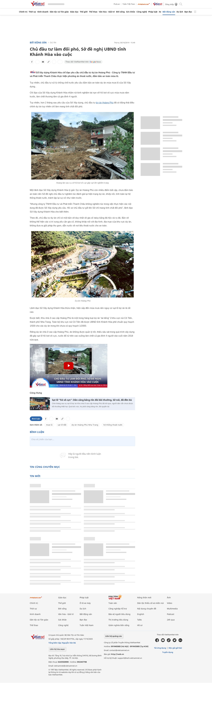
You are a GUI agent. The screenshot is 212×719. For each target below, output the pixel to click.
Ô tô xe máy (85, 603)
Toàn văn (112, 603)
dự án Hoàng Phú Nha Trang (84, 424)
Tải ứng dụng (160, 648)
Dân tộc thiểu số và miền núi (150, 603)
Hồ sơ (139, 625)
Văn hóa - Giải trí (107, 12)
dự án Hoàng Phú (104, 102)
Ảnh (169, 597)
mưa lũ (49, 424)
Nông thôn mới (144, 597)
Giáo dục (74, 12)
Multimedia (172, 608)
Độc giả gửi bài (175, 648)
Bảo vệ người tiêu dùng (119, 614)
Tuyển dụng (167, 652)
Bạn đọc (188, 12)
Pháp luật (152, 12)
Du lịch (180, 12)
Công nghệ (141, 12)
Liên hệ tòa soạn (57, 649)
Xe (160, 12)
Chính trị (23, 12)
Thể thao (93, 12)
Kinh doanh (42, 12)
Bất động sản (169, 12)
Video (169, 603)
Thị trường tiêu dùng (118, 619)
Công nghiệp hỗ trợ (117, 608)
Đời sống (120, 12)
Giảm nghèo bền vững (118, 625)
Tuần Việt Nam (128, 4)
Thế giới (84, 12)
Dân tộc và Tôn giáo (59, 12)
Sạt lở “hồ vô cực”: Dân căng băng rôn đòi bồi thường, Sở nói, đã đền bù (92, 400)
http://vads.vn (117, 654)
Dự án (53, 42)
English (140, 614)
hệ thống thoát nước (112, 424)
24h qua (171, 619)
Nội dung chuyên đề (146, 608)
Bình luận (36, 419)
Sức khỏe (130, 12)
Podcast (117, 4)
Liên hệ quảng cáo (113, 636)
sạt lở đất (62, 424)
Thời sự (32, 12)
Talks (139, 619)
